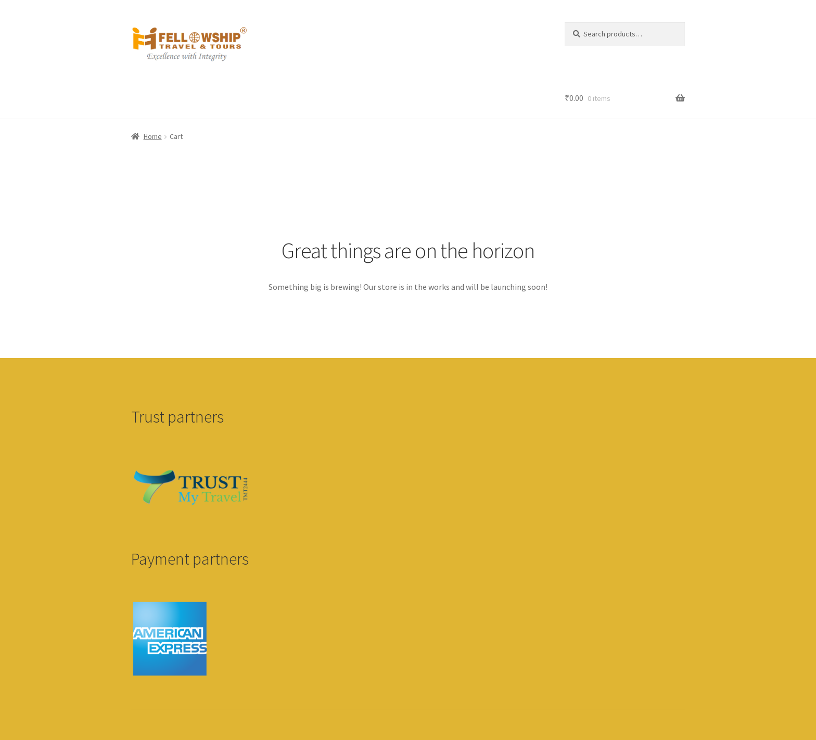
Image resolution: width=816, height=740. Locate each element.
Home (153, 136)
